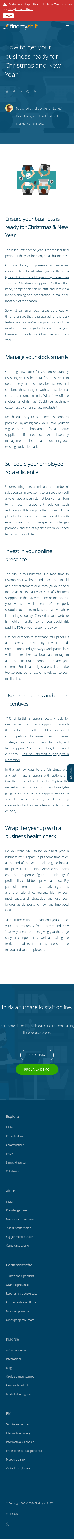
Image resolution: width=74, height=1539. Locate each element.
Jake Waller (41, 108)
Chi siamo (12, 1171)
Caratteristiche (15, 1145)
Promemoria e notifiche (21, 1302)
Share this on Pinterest (28, 91)
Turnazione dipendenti (20, 1276)
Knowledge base (16, 1210)
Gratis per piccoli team (20, 1320)
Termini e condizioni (18, 1424)
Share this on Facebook (14, 91)
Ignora (8, 16)
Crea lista (37, 1055)
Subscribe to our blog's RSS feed (35, 91)
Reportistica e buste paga (21, 1293)
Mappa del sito (15, 1459)
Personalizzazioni (17, 1385)
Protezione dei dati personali (24, 1451)
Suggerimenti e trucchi (20, 1237)
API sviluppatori (16, 1350)
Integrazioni (13, 1359)
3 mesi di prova (16, 1162)
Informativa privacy (18, 1433)
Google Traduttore (20, 9)
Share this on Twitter (7, 91)
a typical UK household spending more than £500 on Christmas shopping (37, 277)
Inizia (9, 1127)
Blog (9, 1368)
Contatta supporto (17, 1245)
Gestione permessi (18, 1311)
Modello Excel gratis (18, 1394)
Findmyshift (17, 510)
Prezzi (9, 1154)
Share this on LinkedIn (21, 91)
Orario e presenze (17, 1285)
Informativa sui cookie (20, 1442)
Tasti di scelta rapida (18, 1228)
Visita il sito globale (18, 1468)
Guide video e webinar (20, 1219)
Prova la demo (37, 1069)
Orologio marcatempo (20, 1376)
